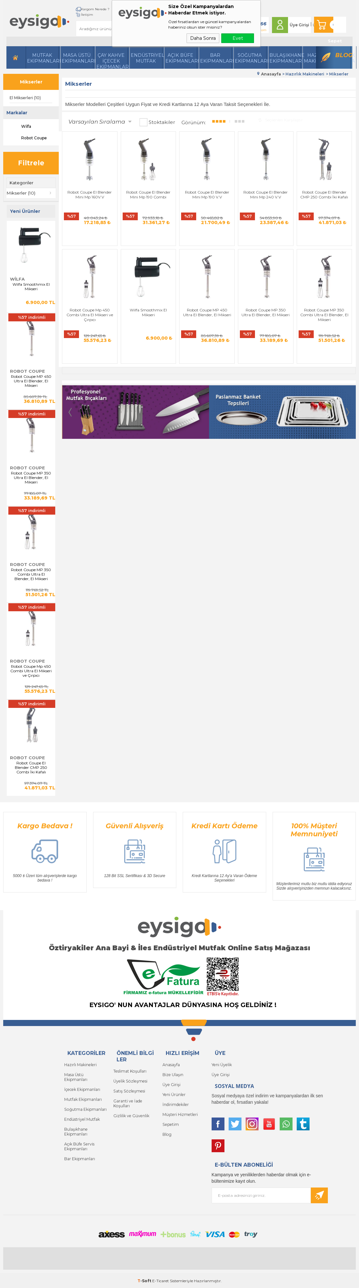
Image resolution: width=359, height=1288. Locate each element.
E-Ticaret (160, 1279)
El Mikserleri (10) (25, 97)
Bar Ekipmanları (79, 1154)
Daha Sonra (203, 38)
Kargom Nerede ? (87, 9)
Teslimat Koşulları (129, 1070)
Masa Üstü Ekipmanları (77, 58)
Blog (343, 55)
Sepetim (170, 1121)
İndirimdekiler (175, 1102)
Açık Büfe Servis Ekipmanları (78, 1142)
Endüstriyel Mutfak (146, 58)
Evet (237, 38)
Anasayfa (171, 1064)
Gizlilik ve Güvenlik (131, 1113)
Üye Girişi (296, 24)
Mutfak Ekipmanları (43, 58)
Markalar (16, 113)
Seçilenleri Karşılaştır (280, 119)
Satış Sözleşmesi (128, 1089)
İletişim (79, 15)
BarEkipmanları (216, 58)
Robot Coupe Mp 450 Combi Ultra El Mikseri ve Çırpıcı (31, 670)
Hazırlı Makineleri (80, 1064)
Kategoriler (21, 182)
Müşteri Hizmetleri (179, 1112)
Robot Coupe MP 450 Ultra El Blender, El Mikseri (31, 380)
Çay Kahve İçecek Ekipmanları (112, 60)
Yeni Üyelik (221, 1064)
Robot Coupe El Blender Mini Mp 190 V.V (184, 187)
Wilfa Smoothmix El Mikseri (31, 286)
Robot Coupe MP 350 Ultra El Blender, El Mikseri (31, 477)
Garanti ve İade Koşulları (127, 1101)
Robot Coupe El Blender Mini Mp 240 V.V (233, 187)
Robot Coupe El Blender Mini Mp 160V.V (85, 187)
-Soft (144, 1279)
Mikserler (31, 82)
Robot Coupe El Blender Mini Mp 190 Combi (134, 187)
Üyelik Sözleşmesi (129, 1080)
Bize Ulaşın (172, 1073)
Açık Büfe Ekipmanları (181, 58)
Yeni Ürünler (173, 1093)
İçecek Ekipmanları (82, 1087)
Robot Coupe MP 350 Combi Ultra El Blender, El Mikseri (31, 574)
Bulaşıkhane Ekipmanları (285, 58)
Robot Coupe (28, 138)
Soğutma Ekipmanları (251, 58)
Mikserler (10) (21, 193)
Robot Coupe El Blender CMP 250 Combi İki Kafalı (31, 767)
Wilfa (20, 126)
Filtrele (31, 163)
